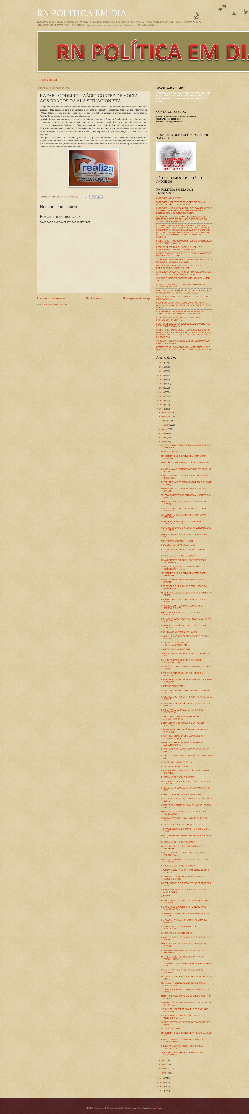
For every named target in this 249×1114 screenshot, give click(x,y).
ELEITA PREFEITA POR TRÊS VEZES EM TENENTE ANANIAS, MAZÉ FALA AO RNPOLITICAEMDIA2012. (179, 312)
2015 (161, 409)
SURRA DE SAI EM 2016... (173, 686)
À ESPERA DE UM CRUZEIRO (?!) (176, 762)
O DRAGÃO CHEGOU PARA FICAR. (177, 541)
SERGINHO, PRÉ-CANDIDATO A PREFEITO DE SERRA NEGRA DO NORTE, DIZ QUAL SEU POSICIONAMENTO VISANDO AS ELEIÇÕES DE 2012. (181, 219)
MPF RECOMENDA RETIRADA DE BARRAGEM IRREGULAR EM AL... (182, 958)
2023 (161, 375)
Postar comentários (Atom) (56, 304)
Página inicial (48, 79)
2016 (161, 404)
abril (164, 1060)
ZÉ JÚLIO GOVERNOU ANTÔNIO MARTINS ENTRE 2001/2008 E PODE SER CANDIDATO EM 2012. (184, 260)
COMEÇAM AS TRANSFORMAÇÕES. (178, 766)
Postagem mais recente (51, 298)
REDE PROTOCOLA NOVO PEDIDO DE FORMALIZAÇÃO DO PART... (179, 644)
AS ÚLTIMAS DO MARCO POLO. (175, 649)
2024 (161, 371)
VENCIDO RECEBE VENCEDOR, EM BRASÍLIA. (182, 825)
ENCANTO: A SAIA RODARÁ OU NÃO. (178, 545)
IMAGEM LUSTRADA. (171, 1029)
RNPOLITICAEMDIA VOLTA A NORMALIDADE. (182, 794)
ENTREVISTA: (184, 210)
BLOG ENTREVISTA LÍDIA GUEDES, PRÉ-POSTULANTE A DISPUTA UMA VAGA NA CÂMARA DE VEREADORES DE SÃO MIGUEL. (184, 305)
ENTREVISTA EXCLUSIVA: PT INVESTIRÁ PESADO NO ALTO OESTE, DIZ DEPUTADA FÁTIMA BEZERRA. (183, 273)
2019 (161, 392)
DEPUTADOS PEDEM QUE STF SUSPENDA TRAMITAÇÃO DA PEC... (181, 522)
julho (164, 433)
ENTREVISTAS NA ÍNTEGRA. (169, 198)
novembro (166, 416)
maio (164, 442)
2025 (161, 367)
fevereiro (166, 1068)
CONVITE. (165, 896)
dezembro (166, 412)
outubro (165, 421)
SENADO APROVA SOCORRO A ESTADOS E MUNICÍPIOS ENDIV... (181, 661)
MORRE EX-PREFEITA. (171, 452)
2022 (161, 379)
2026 (161, 363)
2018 (161, 396)
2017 (161, 400)
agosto (165, 429)
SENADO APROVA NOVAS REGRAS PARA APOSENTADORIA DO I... (180, 717)
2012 (161, 1086)
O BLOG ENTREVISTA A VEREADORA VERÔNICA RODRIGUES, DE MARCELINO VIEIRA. (178, 267)
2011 (161, 1091)
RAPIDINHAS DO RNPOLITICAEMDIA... (179, 556)
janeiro (165, 1073)
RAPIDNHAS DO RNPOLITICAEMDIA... (178, 933)
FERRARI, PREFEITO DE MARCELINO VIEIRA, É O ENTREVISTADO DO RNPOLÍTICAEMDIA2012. (179, 248)
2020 (161, 388)
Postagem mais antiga (136, 298)
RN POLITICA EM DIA (82, 13)
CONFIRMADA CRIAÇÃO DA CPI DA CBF (179, 632)
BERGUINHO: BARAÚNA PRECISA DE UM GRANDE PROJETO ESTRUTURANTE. (179, 319)
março (165, 1064)
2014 (161, 1078)
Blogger (159, 1108)
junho (164, 437)
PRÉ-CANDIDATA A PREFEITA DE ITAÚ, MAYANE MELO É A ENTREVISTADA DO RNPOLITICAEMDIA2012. (183, 291)
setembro (166, 425)
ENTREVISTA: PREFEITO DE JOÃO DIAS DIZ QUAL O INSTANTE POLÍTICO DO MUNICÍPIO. (180, 203)
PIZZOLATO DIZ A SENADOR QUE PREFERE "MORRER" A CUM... (181, 1017)
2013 (161, 1082)
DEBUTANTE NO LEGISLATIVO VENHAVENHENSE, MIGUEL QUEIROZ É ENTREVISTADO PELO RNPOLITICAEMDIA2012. (184, 348)
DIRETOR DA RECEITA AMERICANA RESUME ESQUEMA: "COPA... (182, 743)
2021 (161, 384)
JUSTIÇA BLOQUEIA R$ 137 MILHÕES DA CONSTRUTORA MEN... (180, 567)
